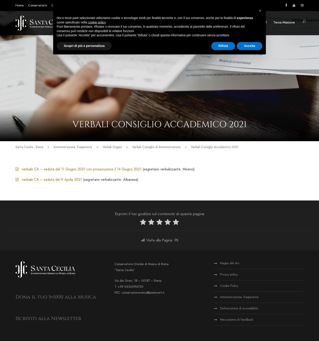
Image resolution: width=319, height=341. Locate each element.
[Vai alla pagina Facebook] (286, 5)
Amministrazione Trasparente (239, 297)
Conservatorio (37, 5)
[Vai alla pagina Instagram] (302, 5)
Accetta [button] (249, 46)
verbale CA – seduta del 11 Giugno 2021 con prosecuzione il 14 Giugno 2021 (82, 169)
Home (20, 5)
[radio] (143, 223)
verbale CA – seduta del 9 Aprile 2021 (52, 179)
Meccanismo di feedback (236, 320)
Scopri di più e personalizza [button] (84, 46)
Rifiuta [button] (223, 46)
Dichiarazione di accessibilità (239, 308)
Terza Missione (284, 22)
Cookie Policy (229, 286)
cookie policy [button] (97, 22)
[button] (304, 22)
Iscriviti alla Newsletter (48, 318)
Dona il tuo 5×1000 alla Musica (56, 297)
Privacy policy (229, 274)
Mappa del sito (229, 263)
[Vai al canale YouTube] (294, 5)
